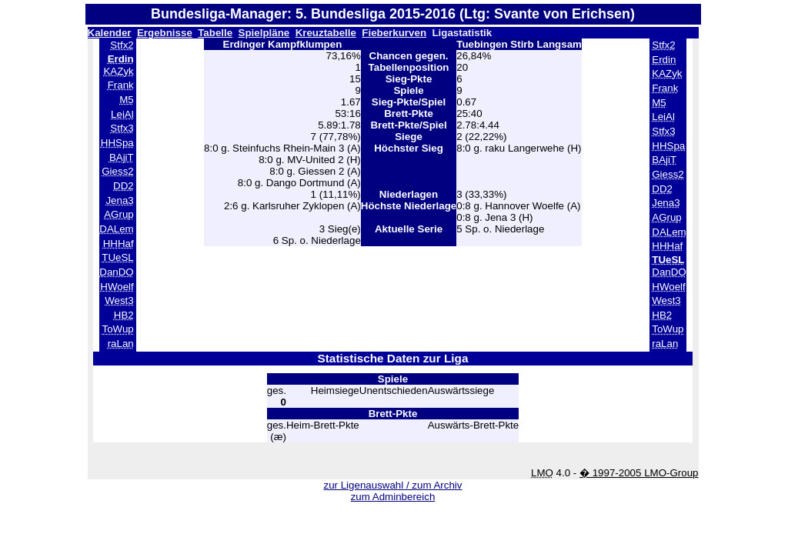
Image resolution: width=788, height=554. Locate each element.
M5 (126, 99)
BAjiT (121, 157)
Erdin (664, 59)
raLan (121, 343)
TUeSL (117, 257)
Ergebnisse (164, 32)
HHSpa (117, 143)
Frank (121, 85)
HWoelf (116, 286)
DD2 (123, 186)
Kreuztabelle (326, 32)
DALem (116, 229)
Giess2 (117, 171)
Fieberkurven (394, 32)
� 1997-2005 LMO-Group (639, 473)
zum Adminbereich (393, 496)
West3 (119, 300)
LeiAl (122, 114)
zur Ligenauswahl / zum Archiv (392, 485)
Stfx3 (121, 128)
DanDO (116, 272)
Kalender (110, 32)
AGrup (119, 214)
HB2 (124, 315)
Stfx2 (121, 45)
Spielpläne (264, 32)
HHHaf (118, 243)
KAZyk (118, 71)
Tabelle (215, 32)
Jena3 (119, 200)
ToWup (117, 329)
